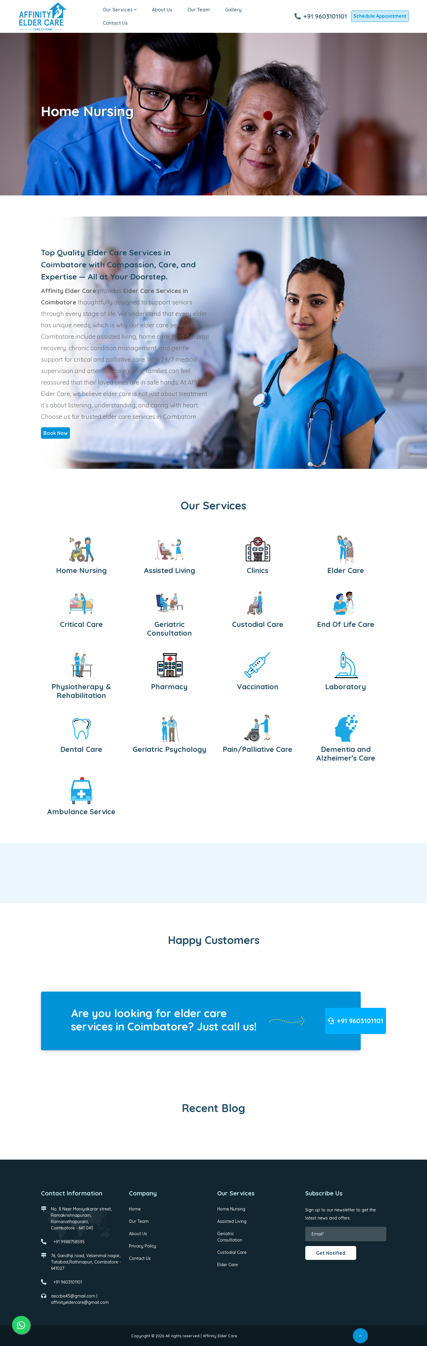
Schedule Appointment (380, 16)
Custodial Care (231, 1252)
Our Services (121, 10)
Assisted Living (231, 1221)
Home (135, 1208)
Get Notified (330, 1253)
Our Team (200, 10)
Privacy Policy (142, 1245)
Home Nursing (231, 1208)
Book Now (55, 433)
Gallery (234, 10)
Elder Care (227, 1264)
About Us (163, 10)
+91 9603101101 (320, 16)
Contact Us (116, 23)
